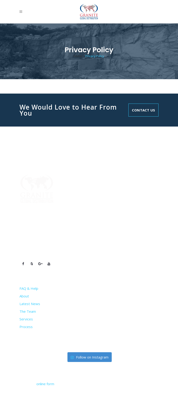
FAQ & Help (28, 288)
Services (26, 319)
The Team (27, 311)
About (24, 296)
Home (78, 56)
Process (26, 327)
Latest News (29, 304)
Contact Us (143, 110)
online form (45, 383)
